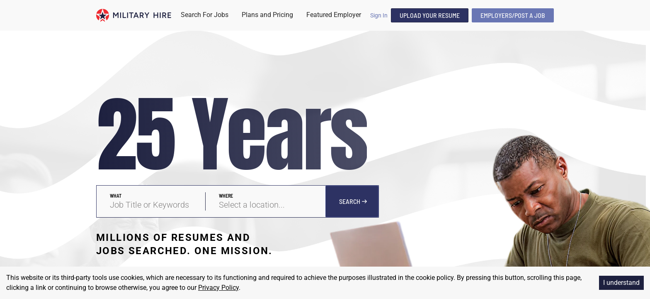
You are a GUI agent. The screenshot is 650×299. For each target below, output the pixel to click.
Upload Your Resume (430, 15)
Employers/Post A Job (512, 15)
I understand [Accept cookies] (621, 283)
